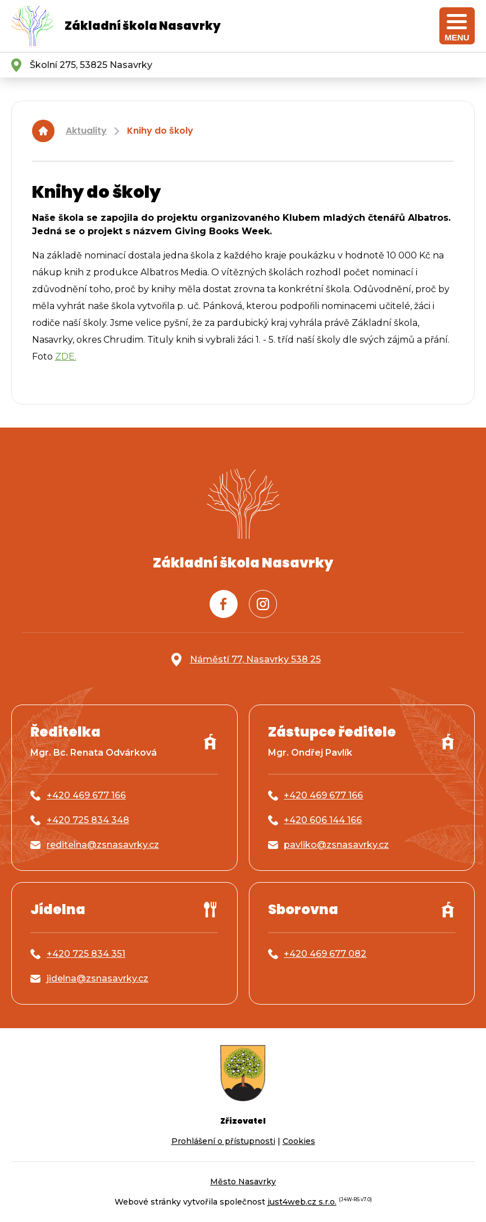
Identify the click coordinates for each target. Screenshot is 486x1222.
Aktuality (86, 130)
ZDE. (65, 356)
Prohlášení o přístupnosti (223, 1141)
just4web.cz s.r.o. (302, 1202)
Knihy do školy (160, 130)
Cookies (299, 1141)
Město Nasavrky (243, 1181)
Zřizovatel (243, 1120)
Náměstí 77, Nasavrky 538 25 (255, 659)
